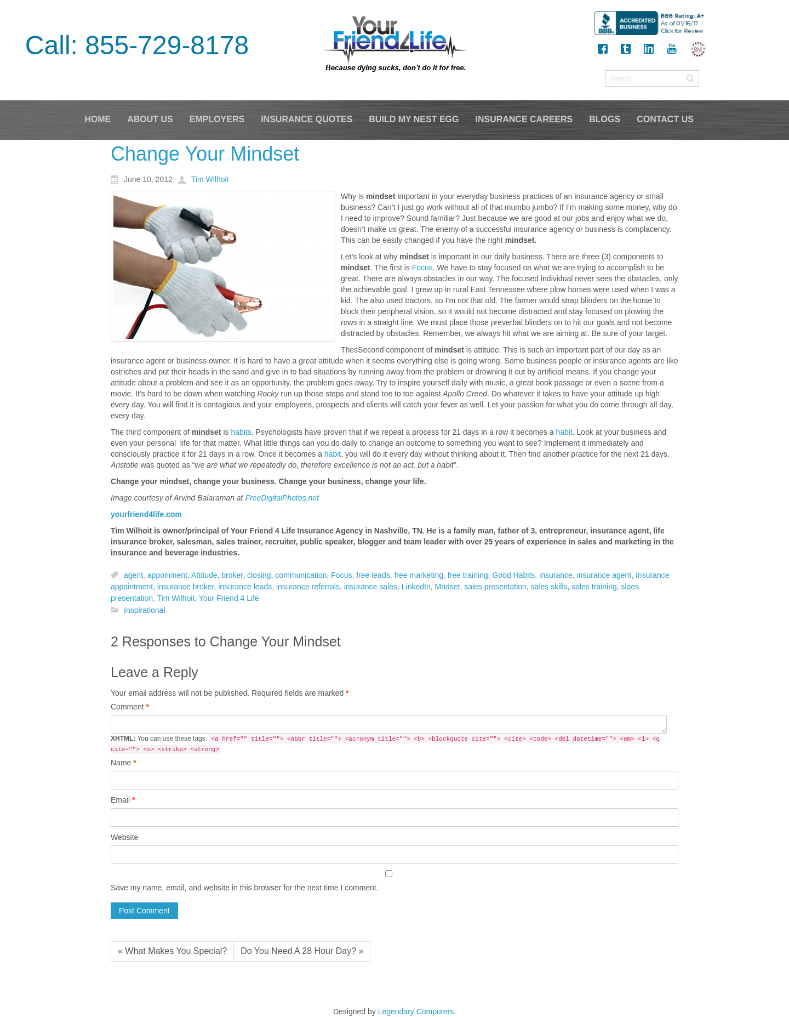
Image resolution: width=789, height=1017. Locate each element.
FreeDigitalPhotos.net (282, 497)
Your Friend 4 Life (229, 598)
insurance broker (185, 586)
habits (241, 432)
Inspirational (144, 610)
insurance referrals (308, 586)
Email (123, 800)
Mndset (447, 586)
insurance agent (604, 575)
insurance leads (245, 586)
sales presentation (495, 586)
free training (468, 575)
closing (259, 575)
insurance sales (370, 586)
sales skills (549, 586)
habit (564, 432)
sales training (594, 586)
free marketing (418, 575)
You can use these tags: (385, 744)
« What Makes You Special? (172, 951)
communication (301, 575)
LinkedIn (416, 586)
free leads (373, 575)
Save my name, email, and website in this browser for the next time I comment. (245, 887)
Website (124, 837)
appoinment (167, 575)
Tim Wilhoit (176, 598)
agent (133, 575)
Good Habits (513, 575)
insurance (556, 575)
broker (232, 575)
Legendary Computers (416, 1011)
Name (123, 762)
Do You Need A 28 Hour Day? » (302, 951)
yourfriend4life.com (146, 514)
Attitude (204, 575)
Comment (130, 706)
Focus (422, 267)
